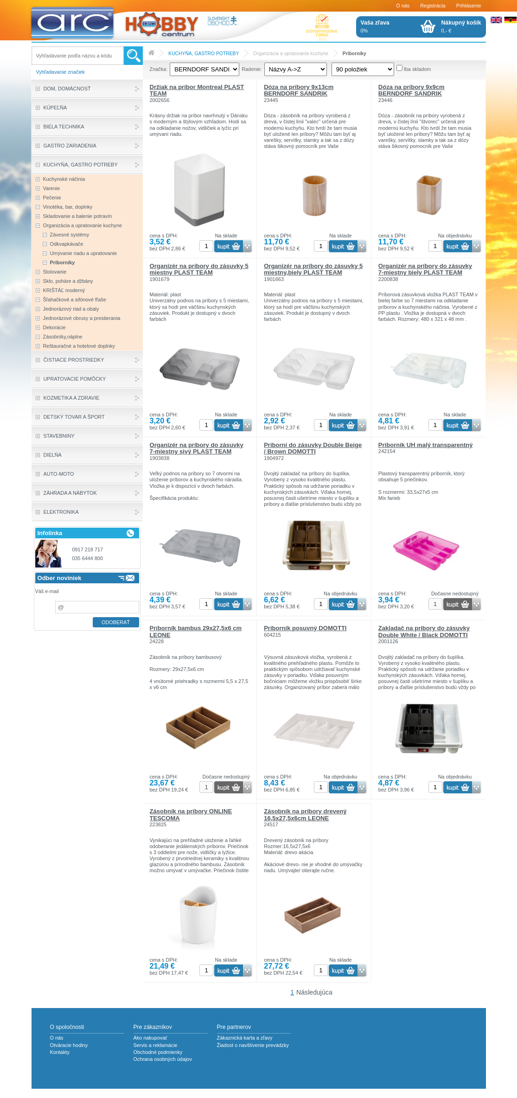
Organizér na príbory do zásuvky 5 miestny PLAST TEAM (199, 269)
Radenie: (252, 69)
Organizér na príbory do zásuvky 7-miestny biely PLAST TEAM (425, 269)
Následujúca (314, 992)
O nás (402, 5)
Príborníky (354, 53)
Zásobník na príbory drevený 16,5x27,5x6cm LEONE (305, 814)
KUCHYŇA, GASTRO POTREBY (203, 53)
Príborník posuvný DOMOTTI (305, 628)
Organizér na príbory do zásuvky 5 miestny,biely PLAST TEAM (313, 269)
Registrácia (432, 5)
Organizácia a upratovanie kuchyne (290, 53)
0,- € (461, 26)
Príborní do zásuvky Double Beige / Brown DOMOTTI (313, 448)
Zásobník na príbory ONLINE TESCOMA (191, 814)
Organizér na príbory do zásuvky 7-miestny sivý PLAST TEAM (196, 448)
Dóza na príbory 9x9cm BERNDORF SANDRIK (411, 90)
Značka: (159, 69)
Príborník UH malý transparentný (425, 444)
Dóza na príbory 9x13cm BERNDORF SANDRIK (298, 90)
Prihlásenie (468, 5)
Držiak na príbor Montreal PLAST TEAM (197, 90)
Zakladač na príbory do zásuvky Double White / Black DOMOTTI (424, 631)
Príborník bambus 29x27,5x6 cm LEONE (196, 631)
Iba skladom (417, 69)
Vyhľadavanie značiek (60, 72)
